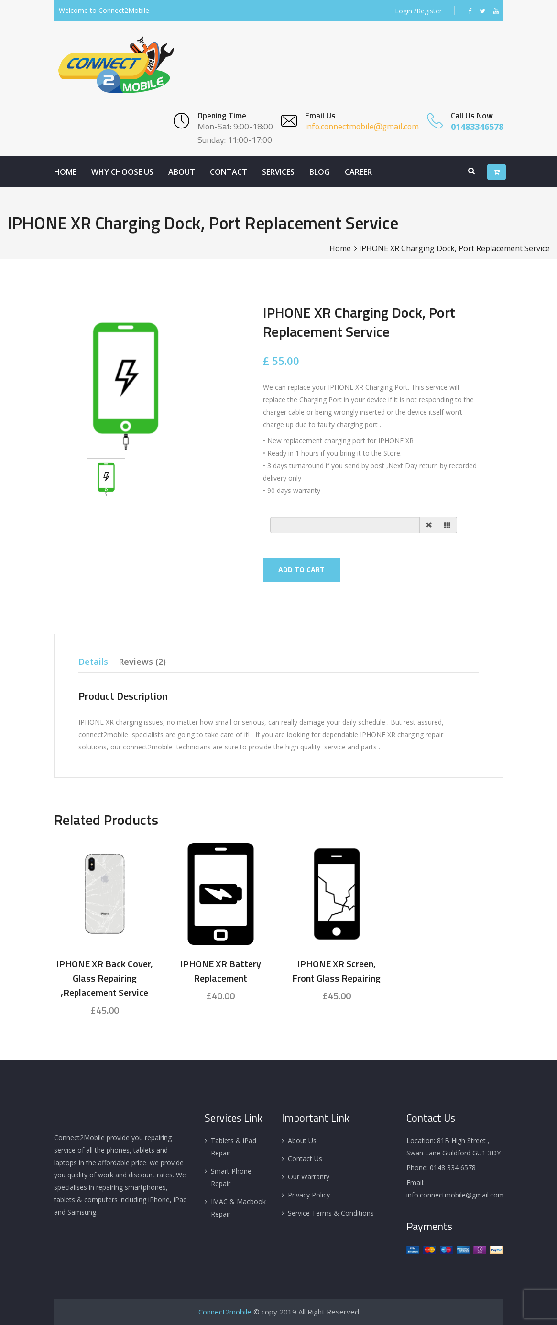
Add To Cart (301, 569)
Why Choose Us (122, 172)
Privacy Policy (309, 1194)
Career (358, 172)
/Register (428, 10)
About (181, 172)
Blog (319, 172)
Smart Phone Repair (231, 1177)
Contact (228, 172)
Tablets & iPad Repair (233, 1146)
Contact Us (305, 1158)
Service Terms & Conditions (331, 1213)
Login (403, 10)
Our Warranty (308, 1176)
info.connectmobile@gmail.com (362, 126)
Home (65, 172)
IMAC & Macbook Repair (238, 1207)
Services (278, 172)
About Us (302, 1140)
